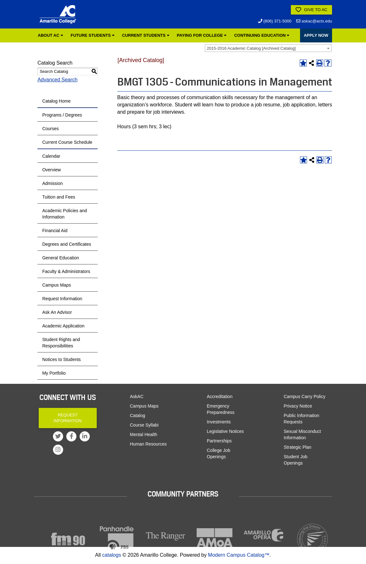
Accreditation (219, 396)
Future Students (92, 35)
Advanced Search (57, 79)
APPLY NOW (316, 35)
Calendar (51, 156)
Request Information (62, 298)
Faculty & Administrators (66, 271)
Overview (51, 169)
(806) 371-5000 (275, 21)
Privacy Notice (298, 406)
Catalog (137, 415)
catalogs (111, 555)
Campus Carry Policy (304, 396)
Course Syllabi (144, 425)
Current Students (145, 35)
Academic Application (63, 325)
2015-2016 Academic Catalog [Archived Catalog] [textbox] (251, 48)
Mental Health (143, 434)
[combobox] (268, 48)
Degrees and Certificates (66, 244)
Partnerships (219, 440)
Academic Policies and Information (64, 213)
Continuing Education (261, 35)
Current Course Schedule (67, 142)
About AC (50, 35)
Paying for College (202, 35)
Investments (219, 421)
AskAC (137, 396)
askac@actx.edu (314, 21)
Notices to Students (61, 359)
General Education (60, 257)
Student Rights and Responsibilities (61, 342)
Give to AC (311, 10)
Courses (50, 128)
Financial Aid (54, 230)
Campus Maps (56, 285)
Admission (52, 183)
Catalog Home (56, 101)
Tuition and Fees (58, 197)
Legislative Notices (225, 431)
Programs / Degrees (62, 114)
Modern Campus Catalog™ (239, 555)
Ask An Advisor (57, 312)
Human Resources (148, 444)
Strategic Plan (297, 447)
